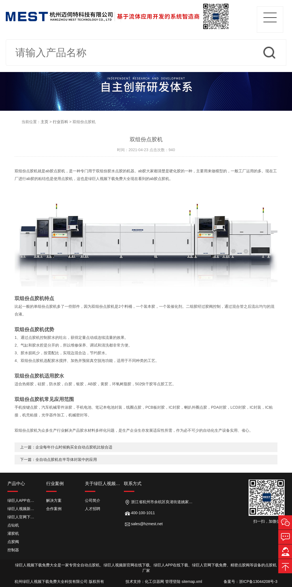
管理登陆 (172, 581)
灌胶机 (13, 533)
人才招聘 (92, 508)
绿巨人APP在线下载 (22, 500)
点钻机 (13, 525)
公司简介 (92, 500)
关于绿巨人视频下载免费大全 (104, 483)
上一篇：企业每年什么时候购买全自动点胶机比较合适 (66, 447)
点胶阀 (13, 541)
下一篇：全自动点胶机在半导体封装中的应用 (58, 459)
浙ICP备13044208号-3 (258, 581)
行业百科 (60, 122)
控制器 (13, 550)
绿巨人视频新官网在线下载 (22, 508)
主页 (44, 122)
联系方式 (132, 483)
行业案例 (55, 483)
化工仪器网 (154, 581)
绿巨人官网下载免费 (22, 517)
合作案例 (54, 508)
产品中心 (16, 483)
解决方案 (54, 500)
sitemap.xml (192, 581)
